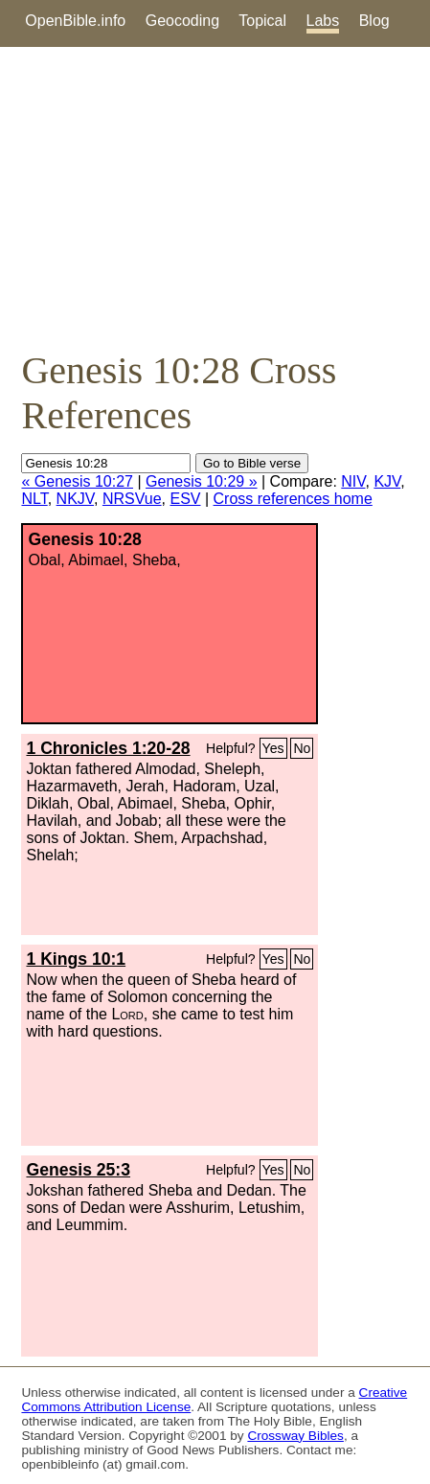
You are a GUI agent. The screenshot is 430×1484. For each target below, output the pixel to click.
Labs (323, 20)
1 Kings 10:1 (75, 959)
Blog (374, 20)
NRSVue (132, 499)
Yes (273, 748)
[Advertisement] (215, 197)
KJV (386, 481)
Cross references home (293, 499)
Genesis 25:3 (78, 1169)
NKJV (75, 499)
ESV (185, 499)
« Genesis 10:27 (77, 481)
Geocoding (182, 20)
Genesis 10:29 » (202, 481)
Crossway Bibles (295, 1435)
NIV (353, 481)
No (301, 748)
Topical (262, 20)
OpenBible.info (75, 20)
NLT (34, 499)
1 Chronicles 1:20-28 (108, 748)
